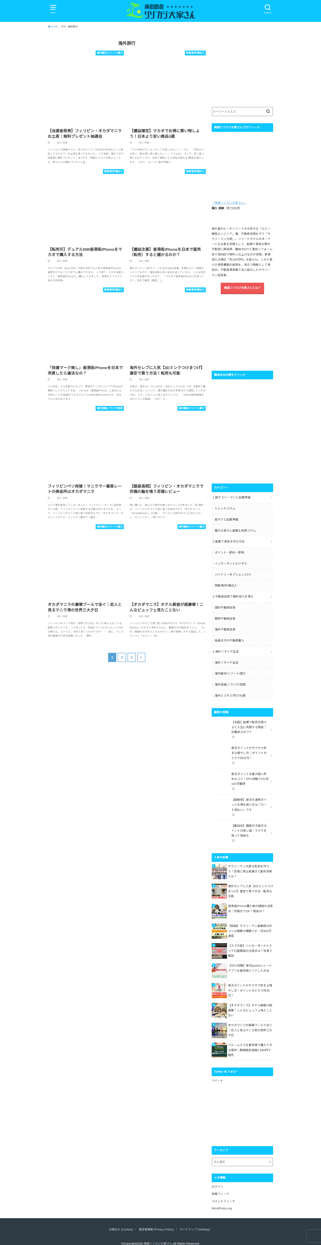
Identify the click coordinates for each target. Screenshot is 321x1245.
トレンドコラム (225, 508)
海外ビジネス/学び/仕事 (230, 692)
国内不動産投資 (225, 605)
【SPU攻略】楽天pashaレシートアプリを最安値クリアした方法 (250, 962)
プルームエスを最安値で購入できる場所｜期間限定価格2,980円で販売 (250, 1044)
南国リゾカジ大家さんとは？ (242, 288)
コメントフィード (223, 1194)
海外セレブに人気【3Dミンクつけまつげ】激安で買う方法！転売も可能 (250, 885)
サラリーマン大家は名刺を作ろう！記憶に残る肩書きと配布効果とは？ (250, 865)
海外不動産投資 (225, 627)
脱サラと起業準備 (226, 519)
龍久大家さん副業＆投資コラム (235, 529)
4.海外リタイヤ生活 (225, 648)
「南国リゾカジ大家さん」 (229, 203)
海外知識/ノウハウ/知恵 (230, 681)
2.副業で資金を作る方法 (228, 540)
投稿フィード (220, 1187)
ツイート (217, 1074)
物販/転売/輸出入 (226, 583)
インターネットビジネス (231, 562)
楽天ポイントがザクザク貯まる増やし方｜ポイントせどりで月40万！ (250, 984)
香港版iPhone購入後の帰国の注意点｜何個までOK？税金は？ (250, 902)
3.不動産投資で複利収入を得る (232, 594)
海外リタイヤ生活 (226, 659)
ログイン (217, 1180)
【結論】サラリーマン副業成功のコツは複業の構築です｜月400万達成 (250, 924)
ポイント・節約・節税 (229, 551)
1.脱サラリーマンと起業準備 (231, 497)
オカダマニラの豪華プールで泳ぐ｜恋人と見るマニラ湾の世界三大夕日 (250, 1024)
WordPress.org (222, 1201)
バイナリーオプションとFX (233, 573)
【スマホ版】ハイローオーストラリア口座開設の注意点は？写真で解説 (250, 944)
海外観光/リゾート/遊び (230, 670)
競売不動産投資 (225, 616)
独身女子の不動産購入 (229, 637)
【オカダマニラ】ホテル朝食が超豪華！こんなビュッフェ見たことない (250, 1004)
